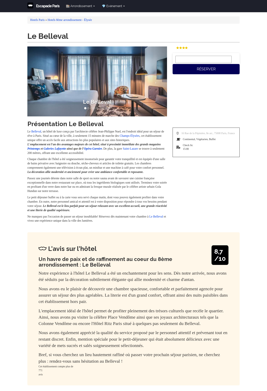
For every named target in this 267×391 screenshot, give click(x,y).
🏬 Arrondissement (80, 6)
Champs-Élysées (130, 135)
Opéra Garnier (93, 148)
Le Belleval (156, 216)
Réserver (206, 69)
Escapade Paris (48, 6)
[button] (37, 81)
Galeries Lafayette (55, 148)
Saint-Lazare (130, 148)
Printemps (33, 148)
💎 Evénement (113, 6)
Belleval (36, 131)
